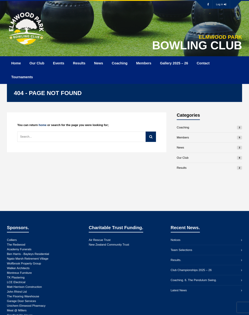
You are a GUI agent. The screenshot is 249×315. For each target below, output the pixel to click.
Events (58, 63)
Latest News (179, 290)
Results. (176, 260)
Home (16, 63)
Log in (221, 4)
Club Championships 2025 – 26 (191, 270)
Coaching (119, 63)
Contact (203, 63)
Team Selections (181, 250)
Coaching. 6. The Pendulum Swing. (194, 280)
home (42, 125)
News (98, 63)
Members (143, 63)
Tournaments (22, 77)
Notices (176, 240)
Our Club (37, 63)
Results (79, 63)
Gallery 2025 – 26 (174, 63)
